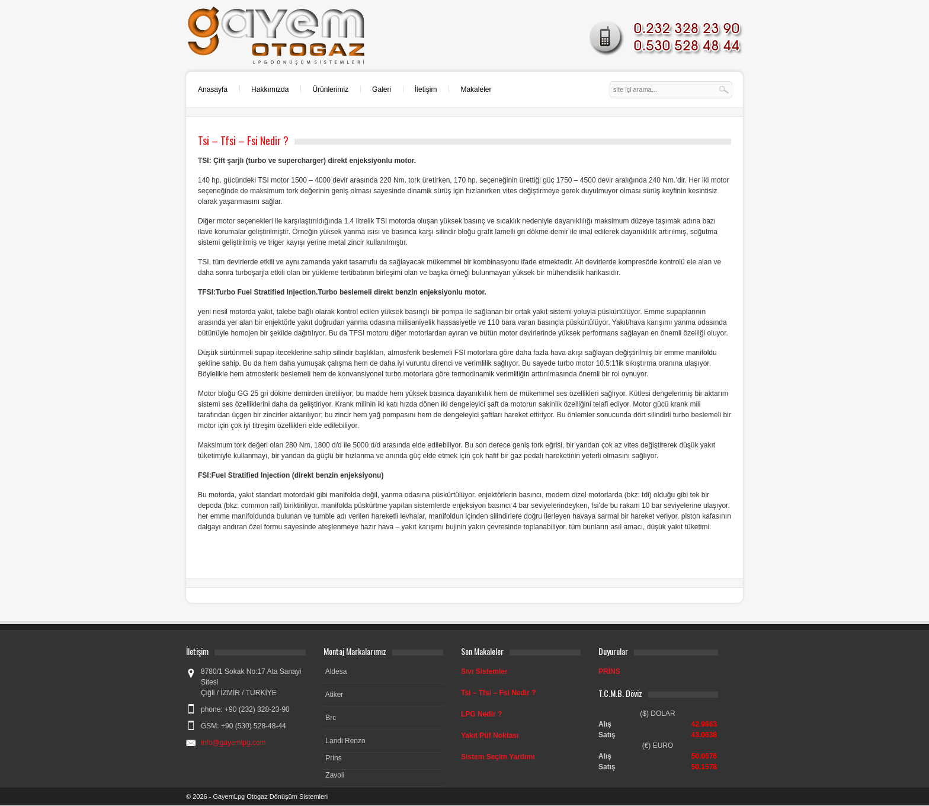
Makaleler (475, 89)
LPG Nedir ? (481, 714)
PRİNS (609, 671)
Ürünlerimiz (330, 89)
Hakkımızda (270, 89)
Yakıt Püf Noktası (489, 735)
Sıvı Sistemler (484, 671)
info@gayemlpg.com (233, 742)
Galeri (381, 89)
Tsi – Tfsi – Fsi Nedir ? (498, 693)
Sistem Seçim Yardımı (498, 757)
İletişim (426, 89)
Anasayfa (213, 89)
